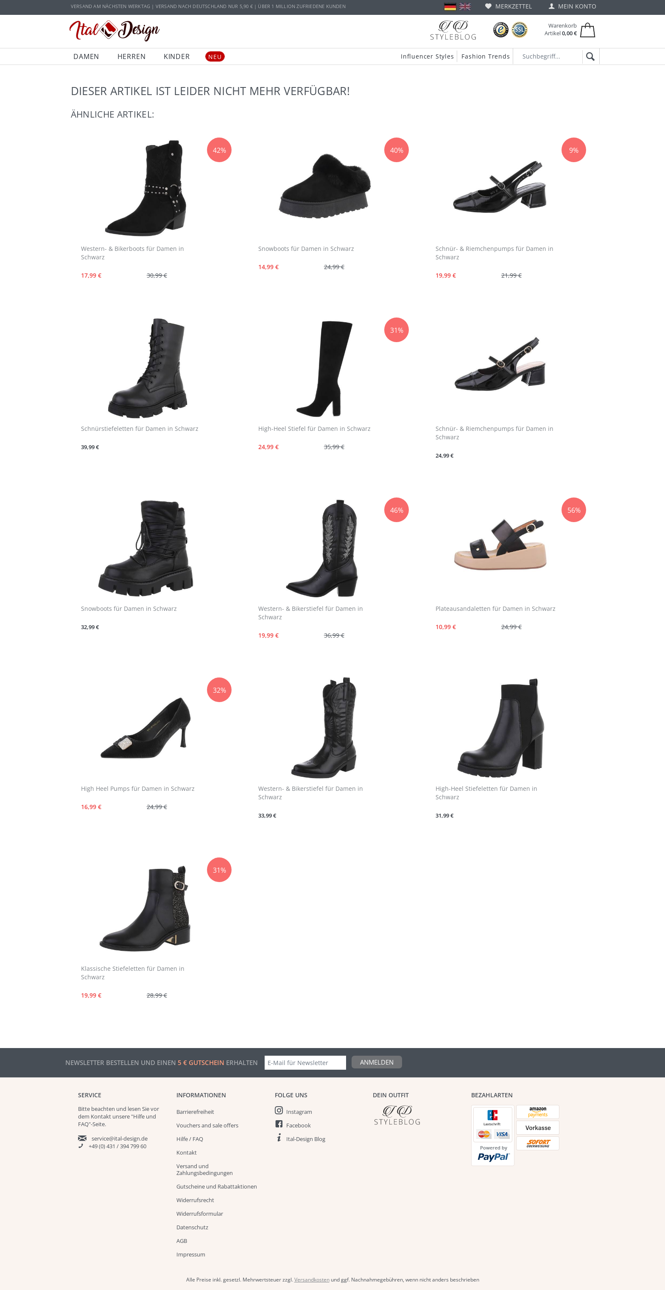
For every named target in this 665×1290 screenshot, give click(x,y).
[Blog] (453, 30)
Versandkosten (312, 1279)
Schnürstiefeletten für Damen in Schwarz (139, 428)
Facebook (298, 1125)
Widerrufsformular (199, 1213)
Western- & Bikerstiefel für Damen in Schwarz (310, 612)
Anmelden (377, 1062)
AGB (181, 1241)
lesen (134, 1109)
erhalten (241, 1062)
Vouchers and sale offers (207, 1125)
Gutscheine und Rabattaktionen (216, 1186)
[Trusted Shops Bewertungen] (501, 30)
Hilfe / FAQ (189, 1139)
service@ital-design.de (120, 1138)
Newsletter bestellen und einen (121, 1062)
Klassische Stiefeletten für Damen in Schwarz (132, 972)
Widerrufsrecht (195, 1200)
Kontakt (186, 1152)
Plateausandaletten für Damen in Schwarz (496, 608)
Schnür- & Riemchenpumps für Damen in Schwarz (494, 253)
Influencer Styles (427, 56)
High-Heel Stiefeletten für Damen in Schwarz (486, 792)
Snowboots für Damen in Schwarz (306, 249)
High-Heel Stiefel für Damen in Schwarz (314, 428)
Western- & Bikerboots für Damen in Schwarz (132, 253)
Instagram (299, 1112)
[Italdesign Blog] (418, 1115)
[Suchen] (588, 57)
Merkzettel (508, 6)
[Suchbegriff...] (556, 56)
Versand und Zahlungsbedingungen (204, 1169)
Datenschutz (192, 1227)
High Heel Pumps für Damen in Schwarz (138, 788)
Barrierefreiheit (195, 1112)
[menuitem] (508, 6)
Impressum (190, 1254)
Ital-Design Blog (305, 1139)
